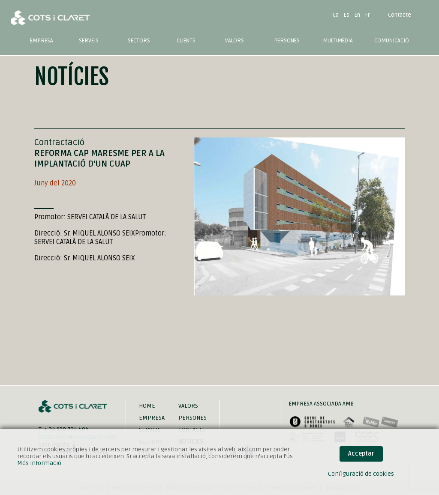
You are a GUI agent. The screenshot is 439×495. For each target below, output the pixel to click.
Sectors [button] (139, 40)
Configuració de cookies (361, 473)
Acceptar (361, 453)
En (357, 15)
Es (346, 15)
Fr (367, 15)
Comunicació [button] (391, 40)
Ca (336, 15)
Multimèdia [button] (338, 40)
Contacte (399, 15)
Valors (234, 40)
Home (147, 405)
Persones (287, 40)
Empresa (41, 40)
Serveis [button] (89, 40)
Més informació (39, 463)
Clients (186, 40)
